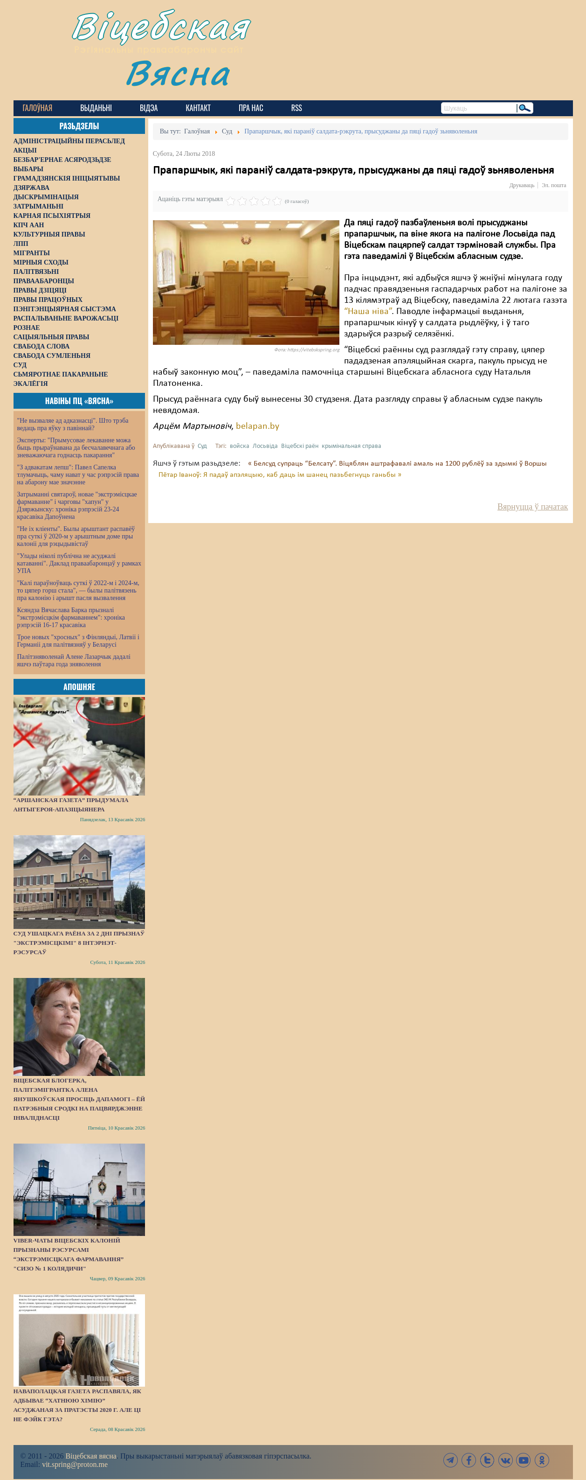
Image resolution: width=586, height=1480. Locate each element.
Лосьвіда (265, 446)
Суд (202, 446)
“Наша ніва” (368, 311)
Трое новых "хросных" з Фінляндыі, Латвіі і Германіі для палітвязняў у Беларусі (78, 641)
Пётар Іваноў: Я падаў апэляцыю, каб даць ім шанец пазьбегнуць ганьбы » (280, 475)
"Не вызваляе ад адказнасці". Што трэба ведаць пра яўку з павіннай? (73, 424)
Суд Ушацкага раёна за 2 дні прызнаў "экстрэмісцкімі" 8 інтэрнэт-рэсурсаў (79, 943)
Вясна (177, 72)
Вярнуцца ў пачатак (532, 506)
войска (239, 446)
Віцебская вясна (90, 1456)
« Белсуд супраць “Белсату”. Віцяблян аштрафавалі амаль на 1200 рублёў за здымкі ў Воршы (397, 464)
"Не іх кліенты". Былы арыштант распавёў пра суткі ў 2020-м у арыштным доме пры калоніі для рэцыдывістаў (76, 536)
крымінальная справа (351, 446)
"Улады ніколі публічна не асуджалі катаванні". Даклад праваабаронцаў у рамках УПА (79, 563)
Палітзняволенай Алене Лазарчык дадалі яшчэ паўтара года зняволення (74, 660)
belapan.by (257, 426)
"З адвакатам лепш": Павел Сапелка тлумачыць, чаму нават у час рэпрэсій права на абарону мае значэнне (78, 475)
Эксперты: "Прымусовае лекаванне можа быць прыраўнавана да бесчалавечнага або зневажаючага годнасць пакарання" (76, 448)
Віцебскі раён (299, 446)
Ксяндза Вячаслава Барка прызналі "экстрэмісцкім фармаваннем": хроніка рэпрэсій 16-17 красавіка (71, 617)
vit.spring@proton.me (75, 1464)
